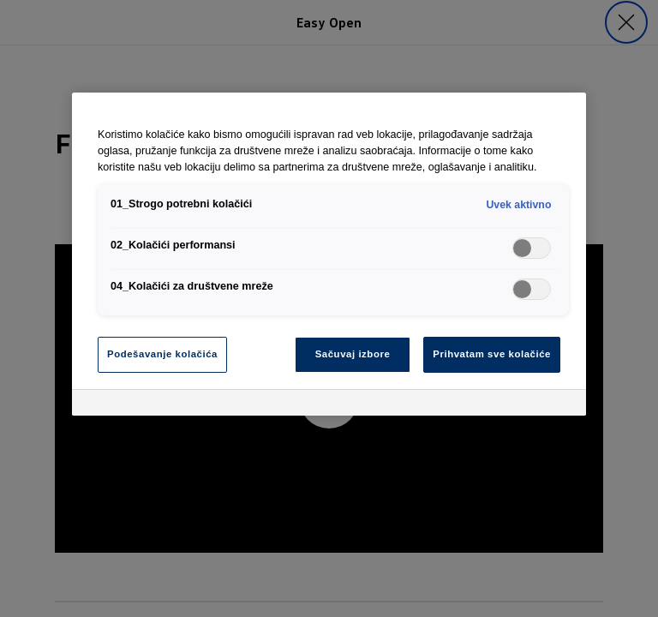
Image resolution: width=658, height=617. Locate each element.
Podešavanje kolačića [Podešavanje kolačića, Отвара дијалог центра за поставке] (162, 354)
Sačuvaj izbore (353, 354)
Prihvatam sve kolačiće (492, 354)
